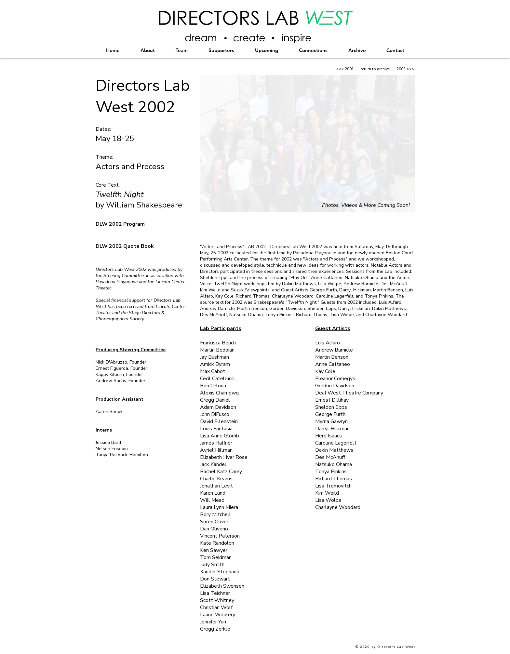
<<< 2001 (345, 69)
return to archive (375, 69)
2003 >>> (405, 69)
